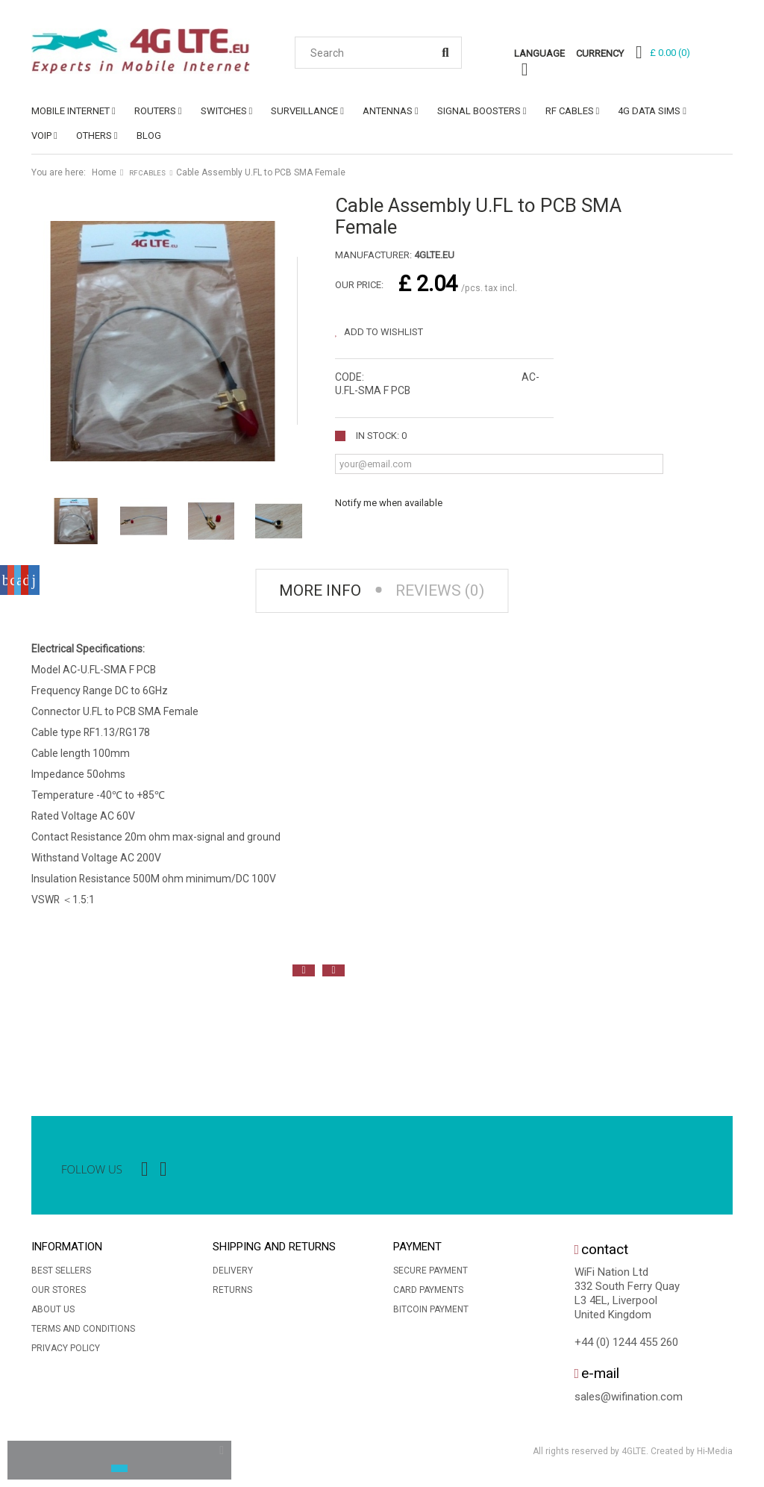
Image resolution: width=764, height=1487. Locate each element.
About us (53, 1311)
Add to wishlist (382, 331)
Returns (232, 1291)
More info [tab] (318, 591)
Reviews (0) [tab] (442, 591)
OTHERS (94, 135)
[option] (46, 1034)
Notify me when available (388, 502)
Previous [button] (303, 971)
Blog (149, 135)
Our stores (58, 1291)
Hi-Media (715, 1452)
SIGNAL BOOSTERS (479, 110)
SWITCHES (224, 110)
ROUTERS (155, 110)
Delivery (233, 1272)
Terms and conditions (83, 1330)
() (670, 52)
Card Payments (428, 1291)
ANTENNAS (388, 110)
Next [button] (333, 971)
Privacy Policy (65, 1349)
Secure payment (430, 1272)
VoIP (41, 135)
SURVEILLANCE (304, 110)
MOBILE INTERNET (70, 110)
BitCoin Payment (431, 1311)
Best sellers (61, 1272)
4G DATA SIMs (649, 110)
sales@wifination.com (628, 1397)
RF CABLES (569, 110)
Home (104, 172)
